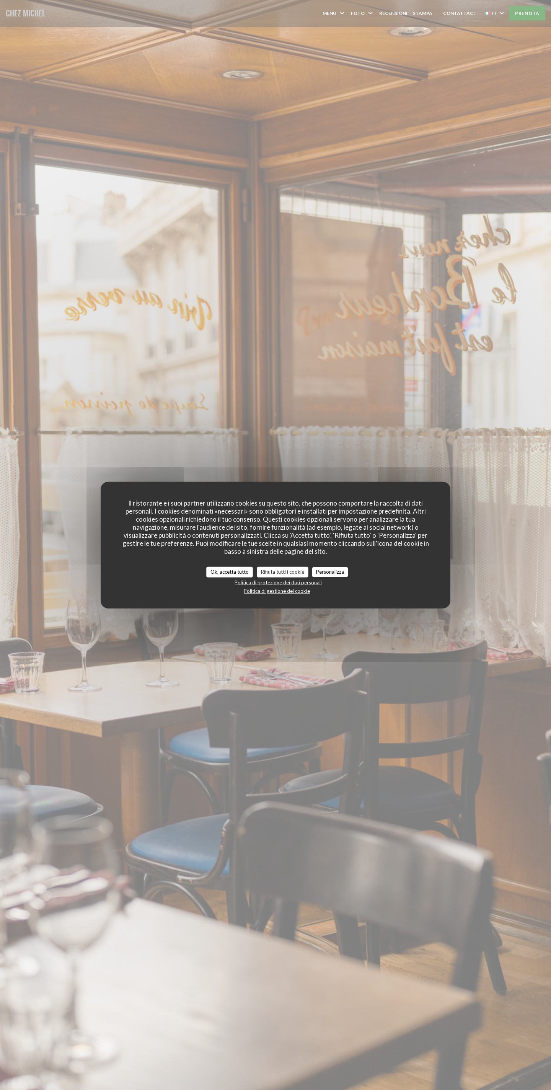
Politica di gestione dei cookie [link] (277, 590)
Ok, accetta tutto (229, 572)
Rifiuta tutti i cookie (282, 572)
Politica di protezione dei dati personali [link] (278, 582)
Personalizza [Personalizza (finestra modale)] (330, 572)
